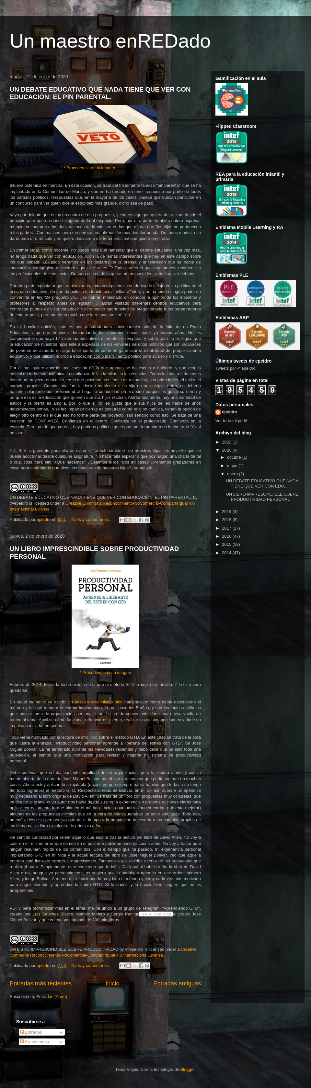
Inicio (112, 983)
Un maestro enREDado (110, 41)
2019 (227, 511)
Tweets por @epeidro (235, 368)
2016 (227, 536)
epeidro (229, 411)
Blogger (187, 1069)
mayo (232, 465)
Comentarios (34, 1041)
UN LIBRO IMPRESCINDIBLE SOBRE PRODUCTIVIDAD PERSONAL (262, 497)
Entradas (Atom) (51, 996)
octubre (234, 457)
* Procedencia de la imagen (89, 167)
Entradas (31, 1032)
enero (233, 473)
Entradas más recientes (41, 983)
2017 (227, 528)
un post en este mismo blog (95, 702)
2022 (227, 442)
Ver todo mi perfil (231, 420)
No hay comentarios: (91, 519)
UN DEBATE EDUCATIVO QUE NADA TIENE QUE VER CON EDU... (262, 483)
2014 (227, 552)
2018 (227, 519)
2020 (227, 450)
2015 (227, 544)
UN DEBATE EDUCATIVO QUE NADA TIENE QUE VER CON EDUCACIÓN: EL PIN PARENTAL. (100, 93)
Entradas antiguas (177, 983)
